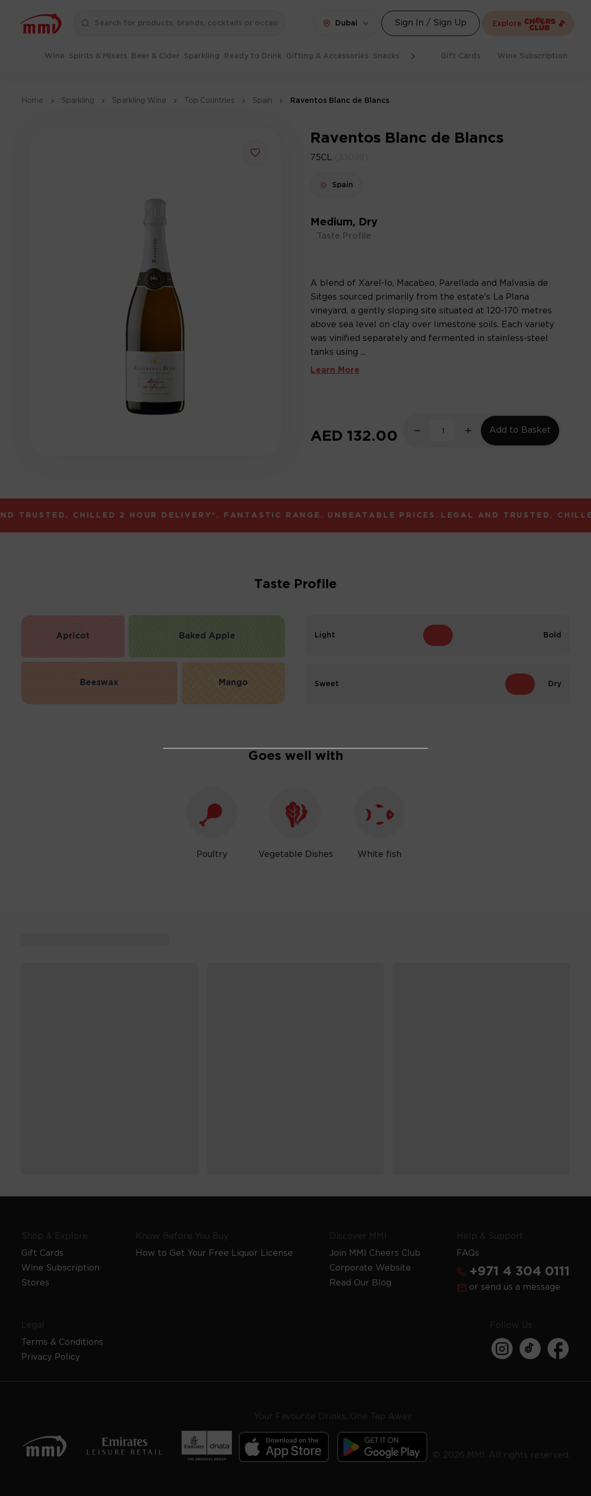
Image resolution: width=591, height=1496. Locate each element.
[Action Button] (408, 596)
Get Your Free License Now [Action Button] (295, 886)
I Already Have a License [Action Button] (295, 694)
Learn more (352, 856)
